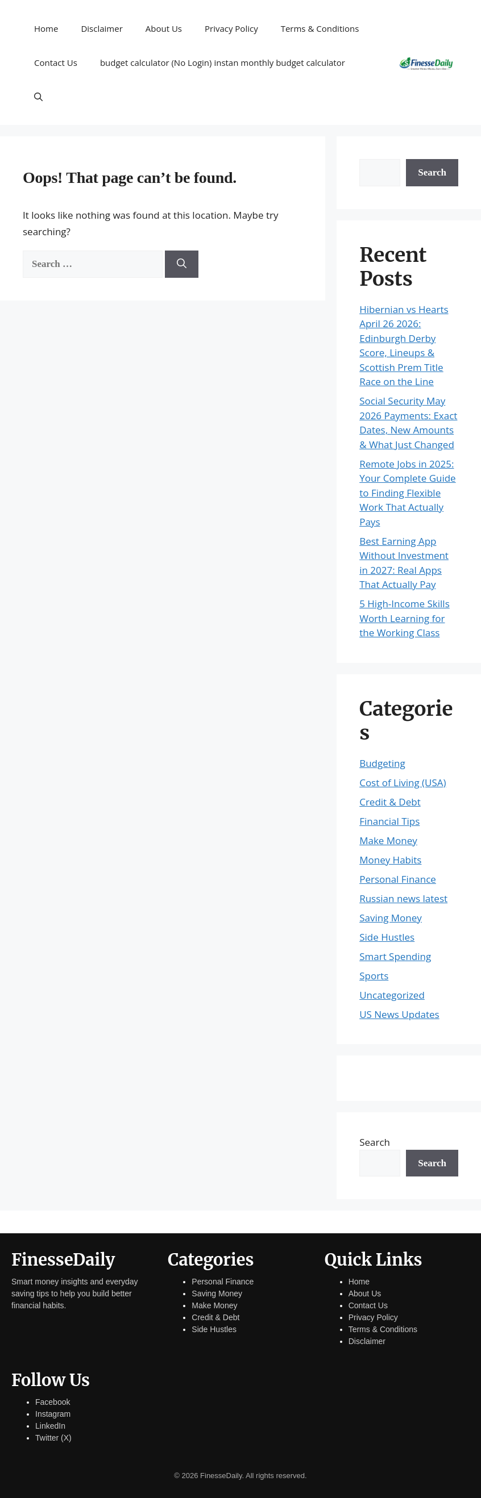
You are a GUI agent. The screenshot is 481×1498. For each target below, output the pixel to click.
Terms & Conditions (320, 28)
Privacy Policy (231, 28)
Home (46, 28)
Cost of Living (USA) (402, 782)
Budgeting (382, 763)
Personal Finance (397, 879)
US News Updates (399, 1014)
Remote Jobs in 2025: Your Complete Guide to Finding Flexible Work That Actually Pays (407, 492)
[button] (38, 97)
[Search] (181, 264)
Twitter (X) (53, 1437)
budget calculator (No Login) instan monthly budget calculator (222, 62)
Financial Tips (389, 821)
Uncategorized (392, 995)
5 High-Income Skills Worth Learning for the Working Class (404, 618)
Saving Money (390, 917)
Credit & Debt (390, 801)
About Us (164, 28)
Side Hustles (386, 937)
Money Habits (390, 859)
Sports (373, 975)
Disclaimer (101, 28)
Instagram (53, 1413)
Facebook (52, 1402)
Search (432, 172)
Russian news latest (403, 898)
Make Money (388, 840)
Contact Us (55, 62)
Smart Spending (395, 956)
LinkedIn (50, 1425)
